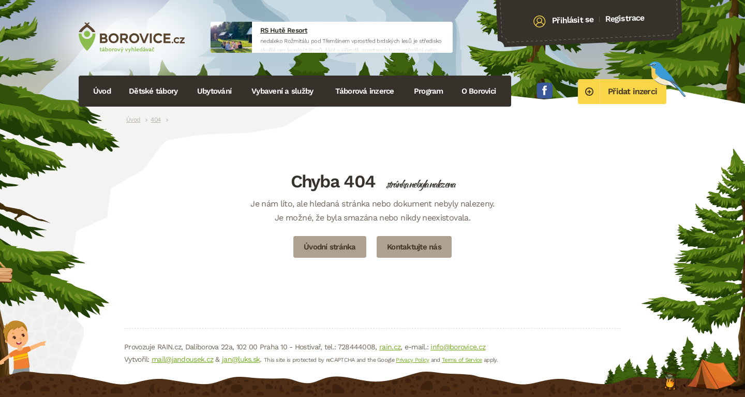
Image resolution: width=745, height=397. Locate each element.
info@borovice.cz (457, 347)
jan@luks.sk (241, 359)
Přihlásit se (573, 20)
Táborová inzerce (364, 91)
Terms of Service (462, 360)
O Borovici (478, 91)
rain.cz (389, 347)
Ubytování (214, 91)
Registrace (625, 18)
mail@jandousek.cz (182, 359)
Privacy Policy (412, 360)
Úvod (102, 91)
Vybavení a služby (282, 91)
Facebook (545, 90)
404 (155, 119)
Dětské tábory (153, 91)
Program (428, 91)
